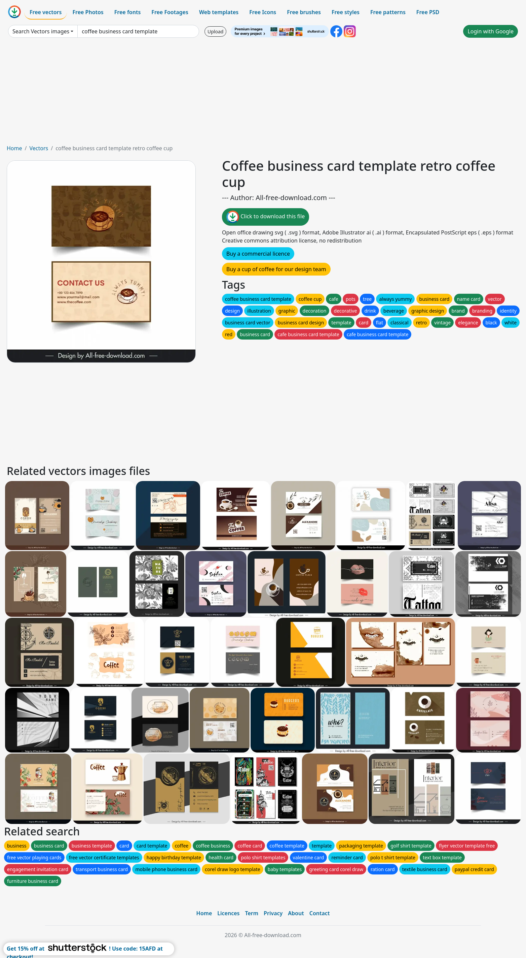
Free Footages (169, 12)
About (296, 913)
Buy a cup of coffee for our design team (276, 269)
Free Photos (87, 12)
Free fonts (127, 12)
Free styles (346, 12)
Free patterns (388, 12)
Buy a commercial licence (258, 253)
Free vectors (46, 12)
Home (14, 148)
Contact (319, 913)
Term (251, 913)
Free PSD (427, 12)
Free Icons (262, 12)
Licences (228, 913)
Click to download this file (265, 217)
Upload (215, 31)
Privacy (273, 913)
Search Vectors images (40, 31)
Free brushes (304, 12)
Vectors (38, 148)
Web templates (218, 12)
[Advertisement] (263, 93)
